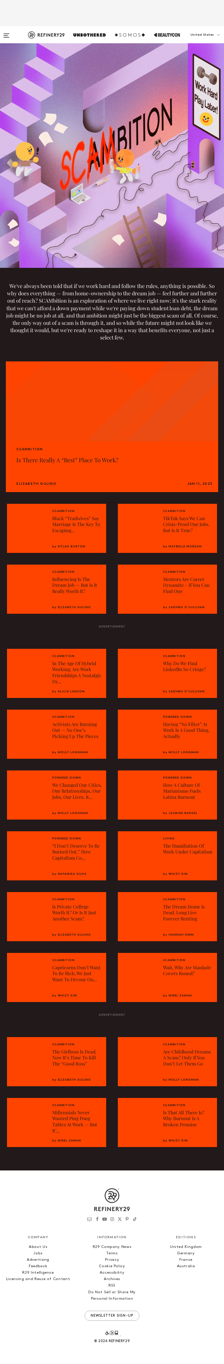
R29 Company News (112, 1247)
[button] (195, 40)
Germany (186, 1253)
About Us (38, 1247)
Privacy (112, 1260)
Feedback (38, 1266)
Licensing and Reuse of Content (38, 1279)
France (185, 1260)
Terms (112, 1253)
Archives (112, 1279)
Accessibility (112, 1273)
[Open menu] (6, 32)
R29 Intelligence (38, 1273)
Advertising (38, 1260)
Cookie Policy (112, 1266)
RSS (112, 1285)
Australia (186, 1266)
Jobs (38, 1253)
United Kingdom (186, 1247)
